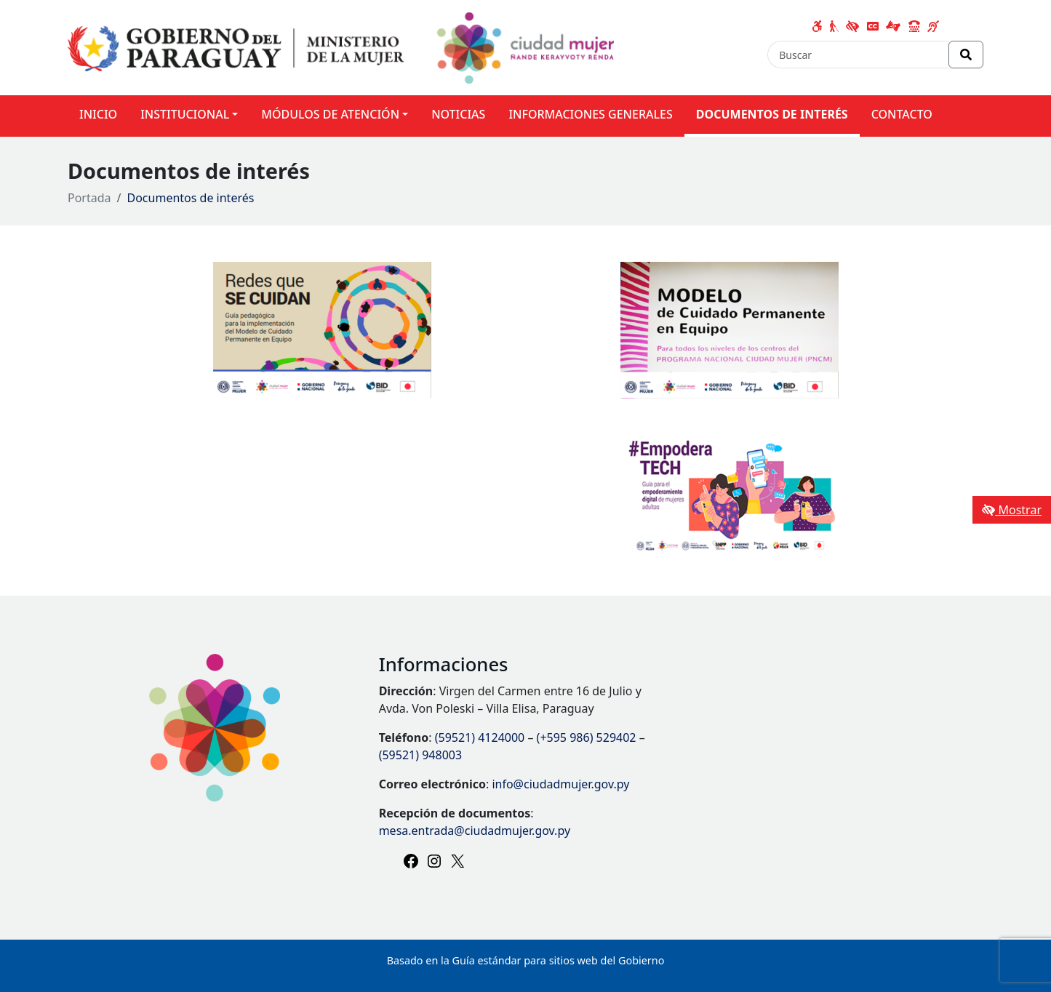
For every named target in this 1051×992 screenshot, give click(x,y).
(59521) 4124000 (480, 737)
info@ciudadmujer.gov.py (560, 784)
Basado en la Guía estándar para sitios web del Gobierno (526, 960)
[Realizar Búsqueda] (965, 54)
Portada (89, 198)
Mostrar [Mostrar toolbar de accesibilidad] (1012, 510)
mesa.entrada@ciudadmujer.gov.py (474, 831)
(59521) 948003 (420, 755)
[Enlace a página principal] (341, 47)
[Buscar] (858, 54)
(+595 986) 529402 (586, 737)
